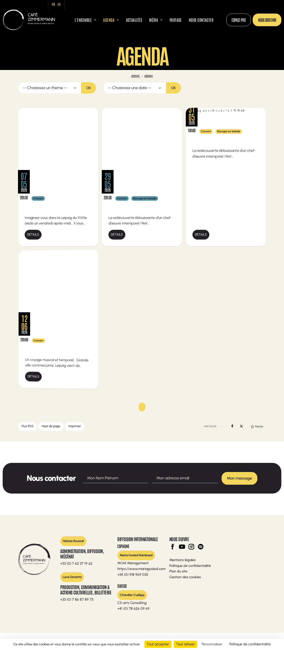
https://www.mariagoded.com (141, 569)
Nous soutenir (267, 19)
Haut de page (51, 426)
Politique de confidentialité (190, 565)
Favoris (257, 426)
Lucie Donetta (72, 577)
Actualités (134, 19)
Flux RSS (28, 426)
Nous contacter (201, 19)
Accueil (67, 20)
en (60, 4)
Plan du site (178, 571)
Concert (38, 198)
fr (54, 4)
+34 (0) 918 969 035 (132, 574)
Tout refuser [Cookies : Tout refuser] (185, 644)
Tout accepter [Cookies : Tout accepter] (158, 644)
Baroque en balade (144, 198)
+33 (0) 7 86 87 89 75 (77, 599)
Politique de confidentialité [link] (250, 644)
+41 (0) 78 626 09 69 (133, 608)
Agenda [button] (108, 19)
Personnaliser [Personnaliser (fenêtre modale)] (212, 644)
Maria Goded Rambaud (136, 555)
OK (88, 88)
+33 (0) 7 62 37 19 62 (76, 563)
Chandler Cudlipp (132, 595)
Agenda (148, 76)
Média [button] (153, 19)
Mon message (239, 478)
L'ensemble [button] (83, 19)
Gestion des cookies (185, 577)
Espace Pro (239, 19)
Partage (176, 19)
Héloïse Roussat (73, 541)
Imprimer (74, 426)
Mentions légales (182, 560)
